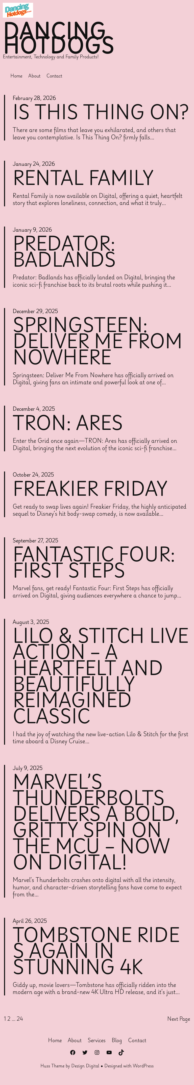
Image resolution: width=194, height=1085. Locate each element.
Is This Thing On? (101, 112)
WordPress (143, 1068)
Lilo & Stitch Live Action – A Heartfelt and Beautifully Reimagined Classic (88, 677)
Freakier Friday (90, 489)
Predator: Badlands (64, 251)
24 (20, 1021)
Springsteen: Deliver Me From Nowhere (98, 341)
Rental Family (83, 177)
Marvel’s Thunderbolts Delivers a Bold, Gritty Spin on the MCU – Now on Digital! (97, 824)
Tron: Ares (68, 423)
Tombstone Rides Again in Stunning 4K (97, 953)
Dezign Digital (85, 1068)
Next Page (178, 1021)
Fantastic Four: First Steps (95, 562)
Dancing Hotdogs (59, 38)
